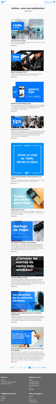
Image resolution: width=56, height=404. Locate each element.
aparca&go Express (34, 381)
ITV (29, 387)
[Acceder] (54, 2)
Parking (31, 380)
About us (3, 380)
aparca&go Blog (33, 402)
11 (32, 367)
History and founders (6, 383)
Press (2, 400)
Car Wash (31, 389)
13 (38, 367)
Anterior (12, 367)
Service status (32, 400)
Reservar (47, 2)
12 (35, 367)
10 (29, 367)
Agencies (3, 398)
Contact (31, 396)
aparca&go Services (34, 385)
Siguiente (43, 367)
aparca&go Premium (34, 383)
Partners (3, 396)
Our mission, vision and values (8, 381)
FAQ (30, 398)
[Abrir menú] (51, 2)
